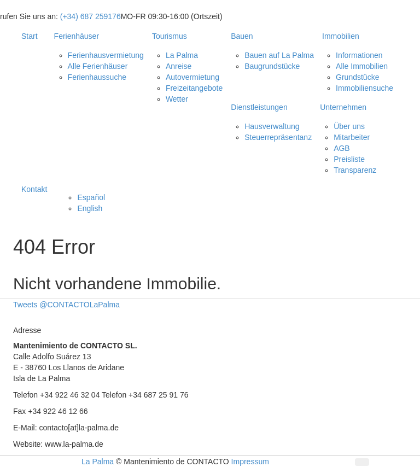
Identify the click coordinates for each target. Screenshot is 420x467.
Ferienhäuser (77, 36)
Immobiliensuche (364, 88)
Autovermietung (192, 77)
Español (91, 197)
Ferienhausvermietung (106, 55)
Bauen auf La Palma (279, 55)
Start (29, 36)
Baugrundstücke (272, 66)
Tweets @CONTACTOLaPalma (66, 304)
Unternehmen (343, 107)
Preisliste (349, 159)
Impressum (250, 461)
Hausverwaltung (271, 126)
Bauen (242, 36)
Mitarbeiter (352, 137)
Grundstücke (357, 77)
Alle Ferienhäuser (98, 66)
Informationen (359, 55)
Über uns (349, 126)
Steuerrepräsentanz (278, 137)
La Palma (182, 55)
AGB (342, 148)
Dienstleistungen (259, 107)
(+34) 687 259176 (90, 16)
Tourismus (169, 36)
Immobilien (340, 36)
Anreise (178, 66)
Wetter (177, 99)
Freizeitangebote (194, 88)
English (89, 208)
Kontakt (34, 189)
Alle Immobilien (362, 66)
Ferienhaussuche (97, 77)
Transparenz (355, 170)
